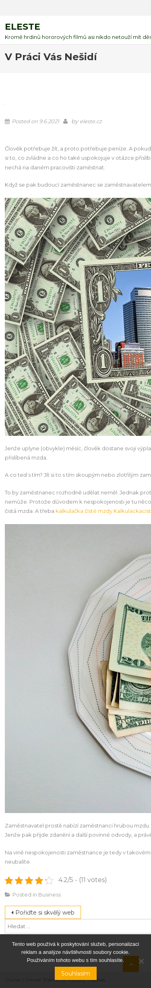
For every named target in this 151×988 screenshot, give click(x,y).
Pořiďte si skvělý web (44, 912)
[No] (141, 961)
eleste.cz (91, 121)
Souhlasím (75, 973)
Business (49, 894)
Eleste (22, 26)
